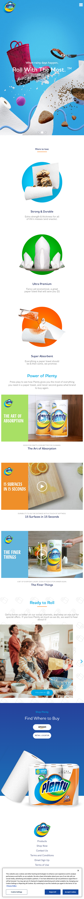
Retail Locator (42, 735)
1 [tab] (38, 132)
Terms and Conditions (42, 855)
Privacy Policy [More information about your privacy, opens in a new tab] (12, 886)
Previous (2, 661)
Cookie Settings (16, 892)
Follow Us (40, 692)
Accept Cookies (70, 892)
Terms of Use (42, 865)
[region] (42, 882)
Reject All (52, 892)
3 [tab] (45, 132)
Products (42, 841)
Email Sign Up (42, 860)
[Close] (78, 870)
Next (81, 661)
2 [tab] (42, 132)
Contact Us (42, 850)
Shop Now (42, 845)
